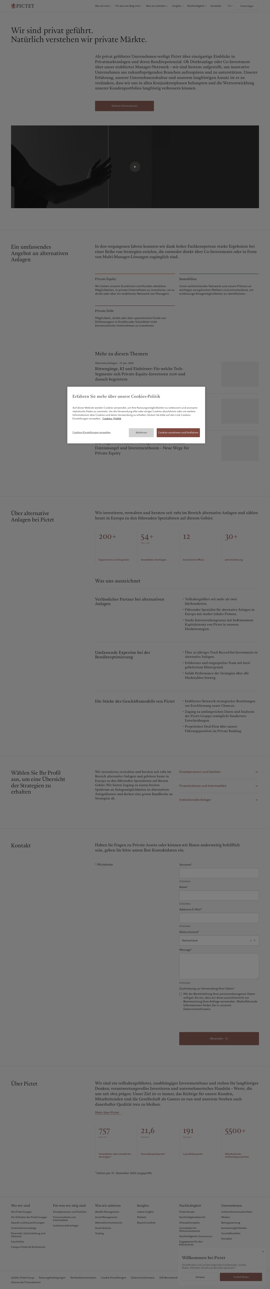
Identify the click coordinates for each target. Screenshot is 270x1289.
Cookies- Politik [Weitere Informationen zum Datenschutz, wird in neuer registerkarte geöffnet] (111, 418)
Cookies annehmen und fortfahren (178, 432)
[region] (136, 415)
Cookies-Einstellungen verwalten (91, 432)
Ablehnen (141, 432)
